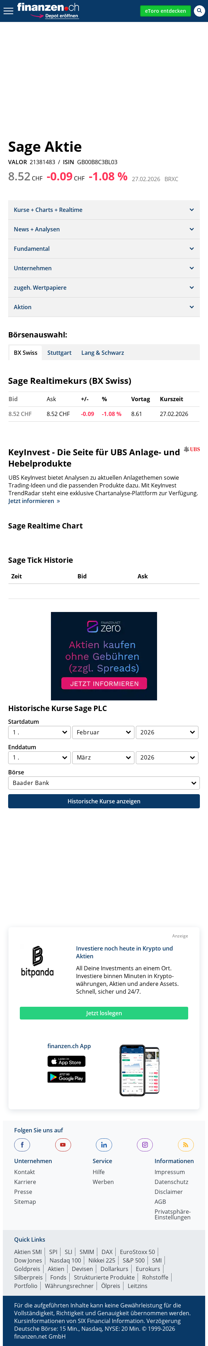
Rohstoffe (155, 1277)
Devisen (82, 1269)
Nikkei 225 (101, 1260)
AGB (160, 1202)
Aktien (56, 1269)
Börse (16, 772)
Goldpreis (27, 1269)
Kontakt (24, 1172)
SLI (68, 1252)
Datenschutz (171, 1182)
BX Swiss (25, 353)
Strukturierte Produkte (104, 1277)
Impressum (170, 1172)
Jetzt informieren (34, 501)
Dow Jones (28, 1260)
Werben (103, 1182)
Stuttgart (59, 353)
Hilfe (99, 1172)
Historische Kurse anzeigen (104, 801)
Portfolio (25, 1286)
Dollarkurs (114, 1269)
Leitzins (138, 1286)
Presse (23, 1192)
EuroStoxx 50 (137, 1252)
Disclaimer (169, 1192)
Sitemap (25, 1202)
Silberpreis (28, 1277)
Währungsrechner (69, 1286)
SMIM (87, 1252)
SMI (157, 1260)
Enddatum (22, 747)
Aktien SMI (28, 1252)
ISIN (68, 162)
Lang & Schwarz (102, 353)
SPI (53, 1252)
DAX (107, 1252)
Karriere (25, 1182)
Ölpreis (110, 1286)
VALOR (17, 162)
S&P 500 (134, 1260)
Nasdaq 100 (65, 1260)
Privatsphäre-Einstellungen (173, 1215)
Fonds (58, 1277)
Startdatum (23, 722)
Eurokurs (148, 1269)
